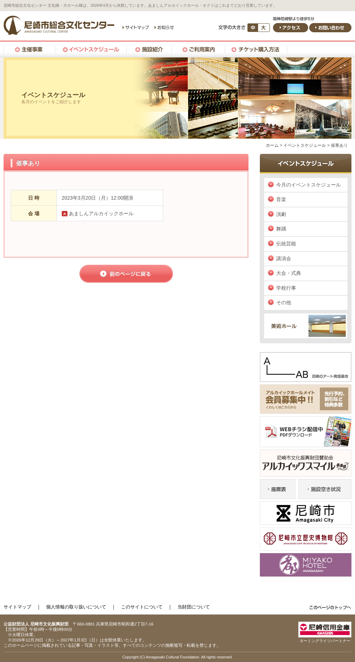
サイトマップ (17, 607)
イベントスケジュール (304, 145)
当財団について (194, 607)
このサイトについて (142, 607)
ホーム (272, 145)
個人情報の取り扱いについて (76, 607)
